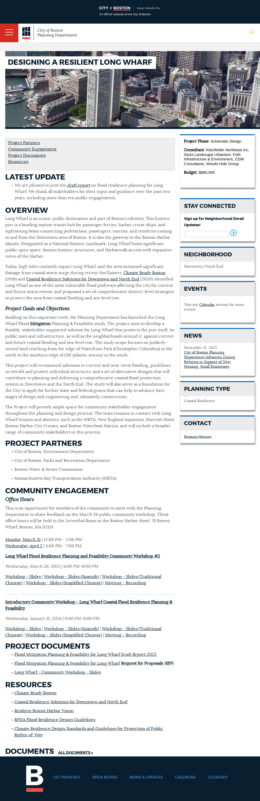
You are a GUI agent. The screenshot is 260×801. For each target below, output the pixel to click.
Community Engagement (32, 149)
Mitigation (40, 324)
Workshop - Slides (23, 577)
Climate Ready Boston (144, 273)
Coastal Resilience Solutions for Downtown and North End (82, 279)
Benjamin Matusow (198, 436)
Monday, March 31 (23, 540)
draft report (78, 185)
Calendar (207, 305)
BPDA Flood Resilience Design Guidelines (54, 720)
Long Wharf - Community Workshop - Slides (57, 672)
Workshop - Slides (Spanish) (71, 577)
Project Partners (24, 143)
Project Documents (27, 155)
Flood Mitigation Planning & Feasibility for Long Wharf (67, 663)
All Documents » (75, 753)
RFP (169, 663)
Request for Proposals (142, 663)
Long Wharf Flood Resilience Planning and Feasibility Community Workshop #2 (82, 556)
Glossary (218, 777)
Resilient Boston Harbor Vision (44, 711)
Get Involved (66, 777)
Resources (18, 162)
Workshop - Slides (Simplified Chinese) (64, 583)
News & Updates (146, 777)
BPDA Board (105, 777)
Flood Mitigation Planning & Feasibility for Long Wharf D (85, 654)
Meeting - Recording (125, 583)
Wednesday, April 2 (23, 546)
